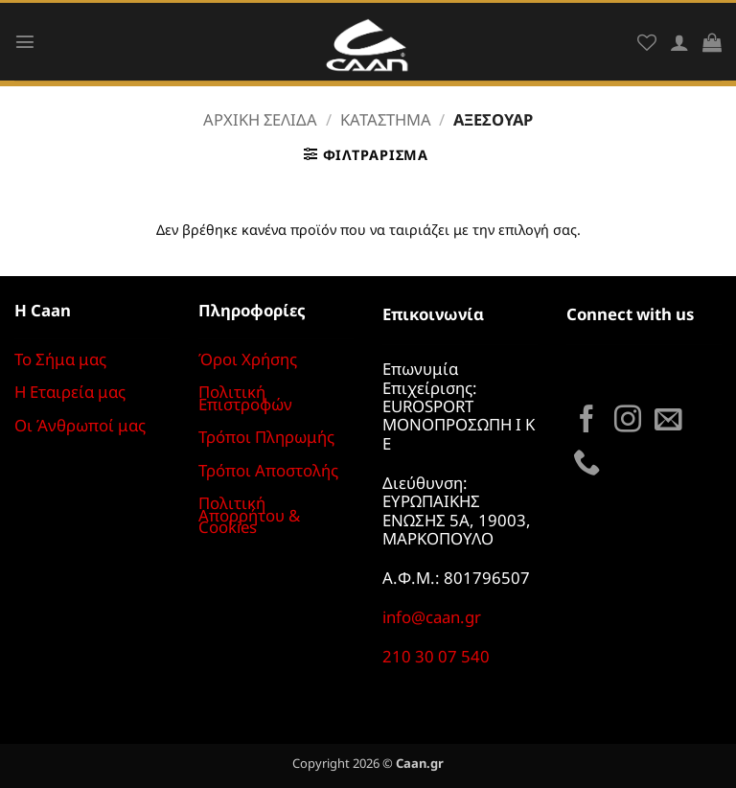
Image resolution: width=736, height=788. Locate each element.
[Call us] (586, 464)
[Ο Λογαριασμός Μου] (679, 42)
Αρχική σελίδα (260, 119)
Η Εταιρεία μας (70, 392)
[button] (24, 41)
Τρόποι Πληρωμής (266, 437)
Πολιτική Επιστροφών (245, 398)
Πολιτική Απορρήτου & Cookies (249, 515)
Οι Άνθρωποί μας (80, 425)
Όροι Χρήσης (247, 359)
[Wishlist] (646, 42)
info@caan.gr (431, 617)
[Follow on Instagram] (627, 421)
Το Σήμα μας (60, 359)
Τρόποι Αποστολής (268, 470)
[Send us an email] (668, 421)
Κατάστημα (385, 119)
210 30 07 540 (436, 656)
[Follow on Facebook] (586, 421)
